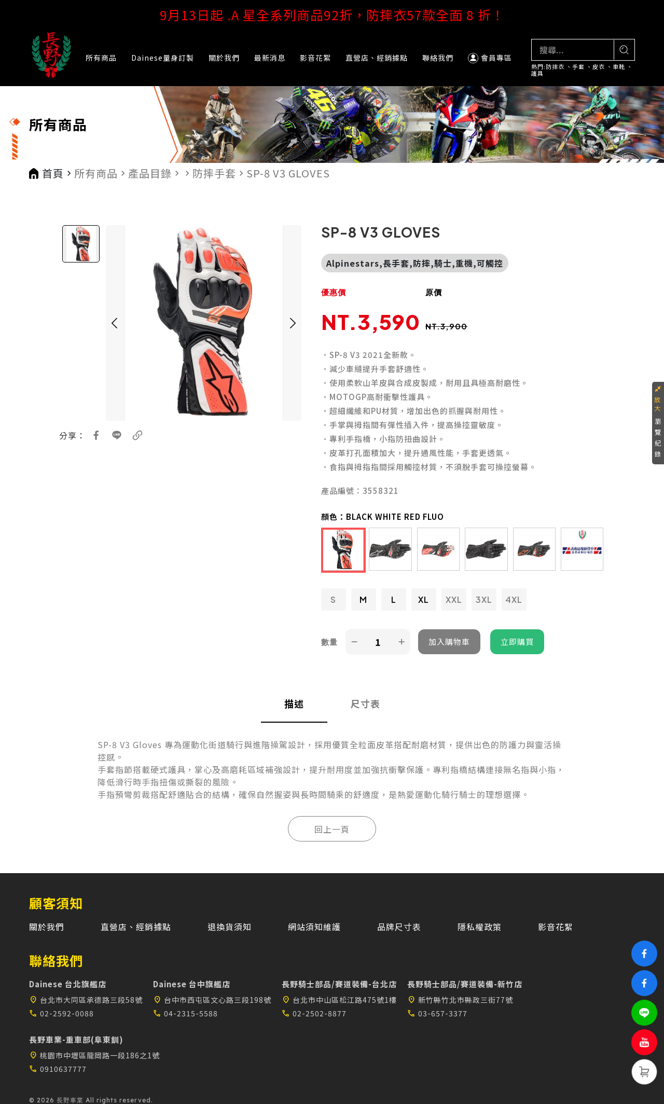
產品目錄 (150, 173)
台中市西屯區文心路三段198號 (212, 1000)
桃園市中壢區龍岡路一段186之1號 (94, 1055)
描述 (294, 703)
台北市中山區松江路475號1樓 (339, 1000)
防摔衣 (555, 66)
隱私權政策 (480, 926)
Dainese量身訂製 (162, 57)
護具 (537, 73)
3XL (484, 599)
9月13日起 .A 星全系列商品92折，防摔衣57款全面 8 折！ (332, 14)
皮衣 (598, 66)
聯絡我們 (437, 57)
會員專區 (490, 57)
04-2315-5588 (185, 1013)
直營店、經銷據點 (376, 57)
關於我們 (224, 57)
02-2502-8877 (314, 1013)
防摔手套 (214, 173)
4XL (513, 599)
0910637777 (58, 1069)
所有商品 (101, 57)
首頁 (53, 173)
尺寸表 (365, 703)
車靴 (619, 66)
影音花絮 (315, 57)
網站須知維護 (314, 926)
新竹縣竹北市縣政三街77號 (460, 1000)
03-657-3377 (437, 1013)
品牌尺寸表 (399, 926)
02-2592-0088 (61, 1013)
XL (423, 599)
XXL (454, 599)
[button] (114, 323)
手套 (578, 66)
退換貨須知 (230, 926)
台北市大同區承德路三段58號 (86, 1000)
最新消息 (269, 57)
